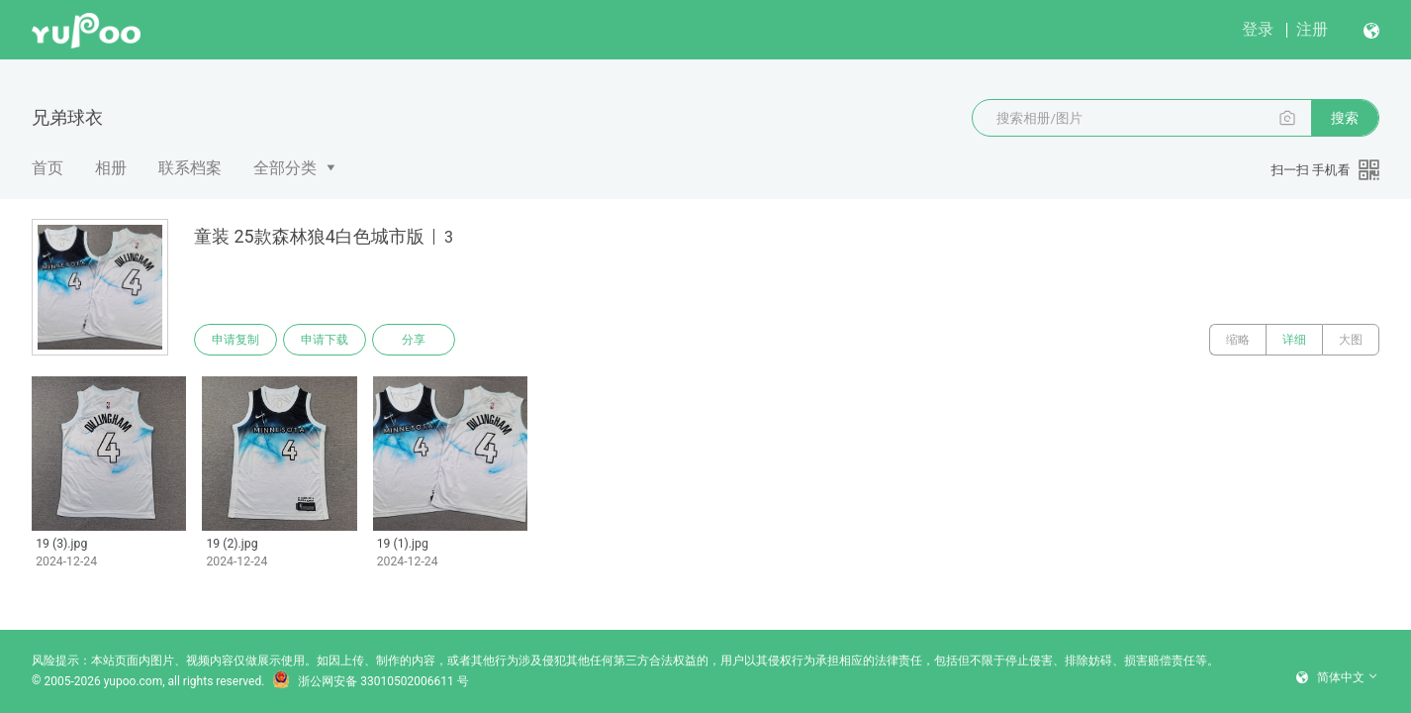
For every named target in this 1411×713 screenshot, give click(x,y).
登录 (1257, 29)
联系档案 (190, 167)
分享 (413, 340)
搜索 (1345, 118)
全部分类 (285, 167)
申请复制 (235, 340)
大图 (1351, 340)
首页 (47, 167)
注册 (1312, 29)
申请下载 (324, 340)
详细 (1294, 340)
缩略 (1238, 340)
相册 (111, 167)
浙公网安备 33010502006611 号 (370, 681)
